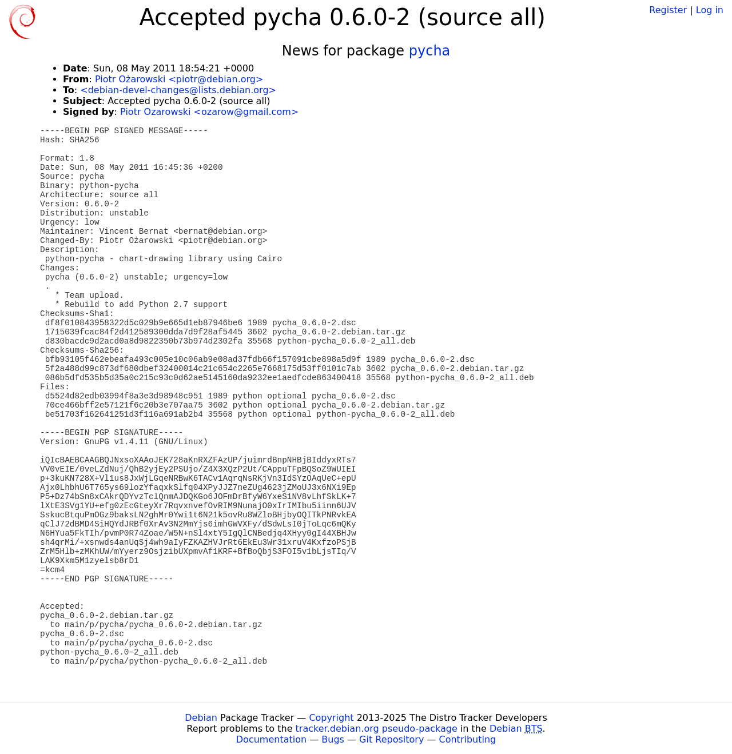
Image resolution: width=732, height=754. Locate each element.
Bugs (332, 739)
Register (668, 10)
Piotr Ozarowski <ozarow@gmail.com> (209, 111)
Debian (201, 717)
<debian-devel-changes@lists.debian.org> (178, 90)
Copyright (331, 717)
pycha (430, 51)
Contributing (467, 739)
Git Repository (391, 739)
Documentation (271, 739)
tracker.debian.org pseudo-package (377, 728)
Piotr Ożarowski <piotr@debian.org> (179, 79)
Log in (709, 10)
